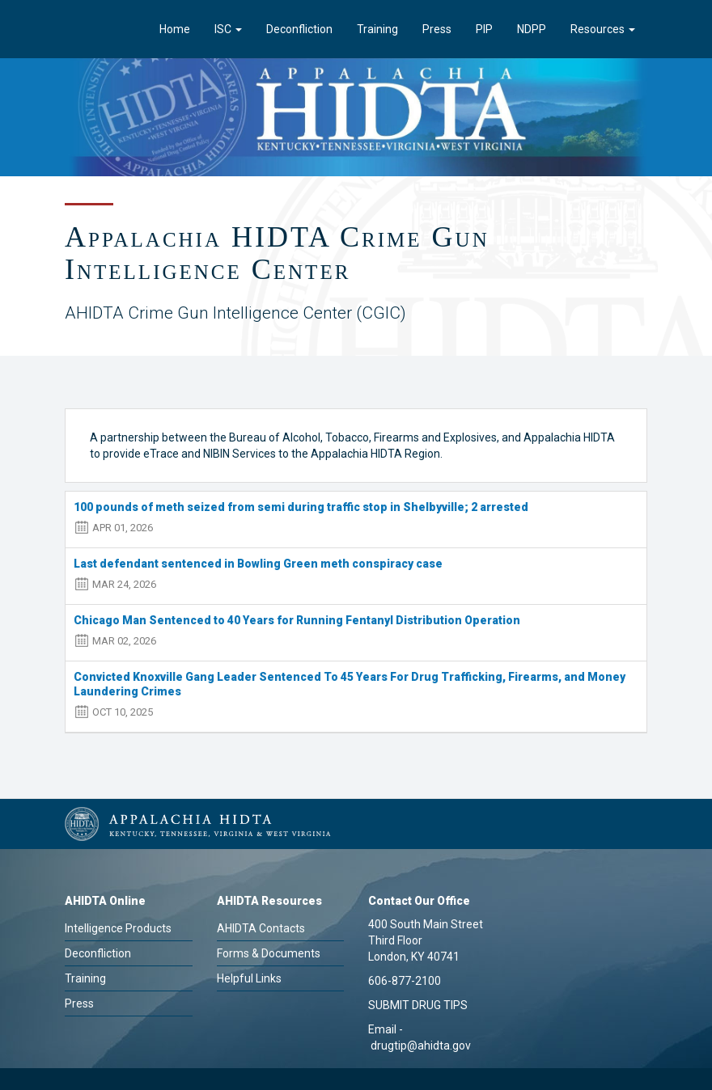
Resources (602, 29)
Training (377, 29)
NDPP (531, 29)
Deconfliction (299, 29)
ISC (228, 29)
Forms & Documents (268, 953)
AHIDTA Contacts (261, 928)
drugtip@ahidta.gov (421, 1045)
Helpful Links (249, 978)
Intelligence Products (118, 928)
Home (174, 29)
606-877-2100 (404, 980)
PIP (484, 29)
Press (436, 29)
